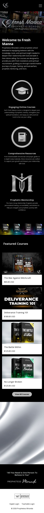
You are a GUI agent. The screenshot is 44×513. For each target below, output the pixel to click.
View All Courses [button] (22, 394)
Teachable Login (28, 504)
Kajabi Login (14, 504)
